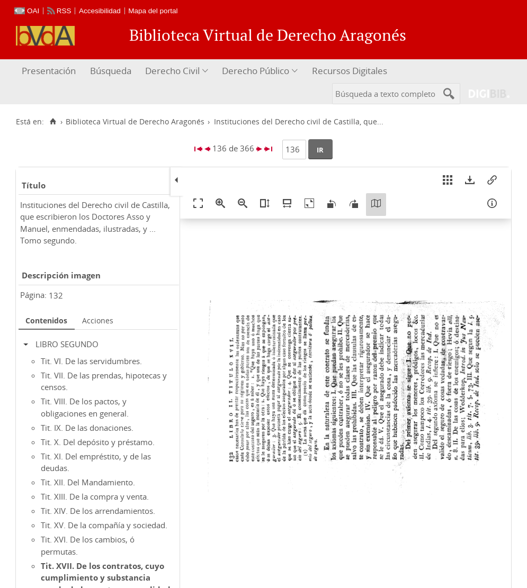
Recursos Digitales (349, 71)
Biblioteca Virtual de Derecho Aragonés (135, 121)
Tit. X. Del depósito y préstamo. (98, 442)
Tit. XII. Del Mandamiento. (88, 482)
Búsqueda (110, 71)
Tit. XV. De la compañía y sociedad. (104, 525)
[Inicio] (52, 121)
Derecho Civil (172, 71)
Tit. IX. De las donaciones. (87, 427)
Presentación (49, 71)
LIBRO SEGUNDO (67, 344)
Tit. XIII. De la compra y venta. (95, 496)
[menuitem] (50, 71)
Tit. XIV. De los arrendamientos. (98, 510)
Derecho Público (255, 71)
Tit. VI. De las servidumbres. (91, 361)
